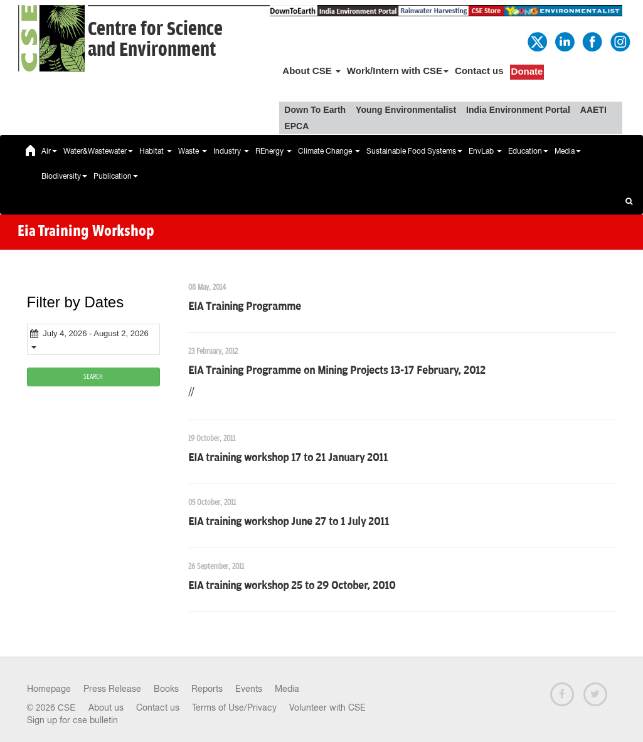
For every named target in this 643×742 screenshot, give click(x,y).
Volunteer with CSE (327, 707)
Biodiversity (64, 176)
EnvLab (485, 151)
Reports (207, 689)
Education (528, 151)
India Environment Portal (518, 110)
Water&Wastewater (98, 151)
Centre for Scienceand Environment (155, 39)
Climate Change (329, 151)
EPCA (296, 126)
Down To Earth (315, 110)
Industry (231, 151)
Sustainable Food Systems (414, 151)
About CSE (311, 70)
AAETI (593, 110)
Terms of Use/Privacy (234, 707)
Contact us (479, 70)
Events (248, 689)
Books (166, 689)
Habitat (155, 151)
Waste (192, 151)
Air (49, 151)
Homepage (49, 689)
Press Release (112, 689)
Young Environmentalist (406, 110)
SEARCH (93, 377)
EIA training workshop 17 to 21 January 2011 (288, 458)
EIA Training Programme (244, 306)
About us (106, 707)
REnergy (273, 151)
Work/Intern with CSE (398, 70)
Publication (115, 176)
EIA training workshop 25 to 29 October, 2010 (291, 586)
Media (568, 151)
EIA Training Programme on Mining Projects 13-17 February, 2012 (337, 370)
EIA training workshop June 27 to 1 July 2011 (288, 522)
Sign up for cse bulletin (72, 720)
